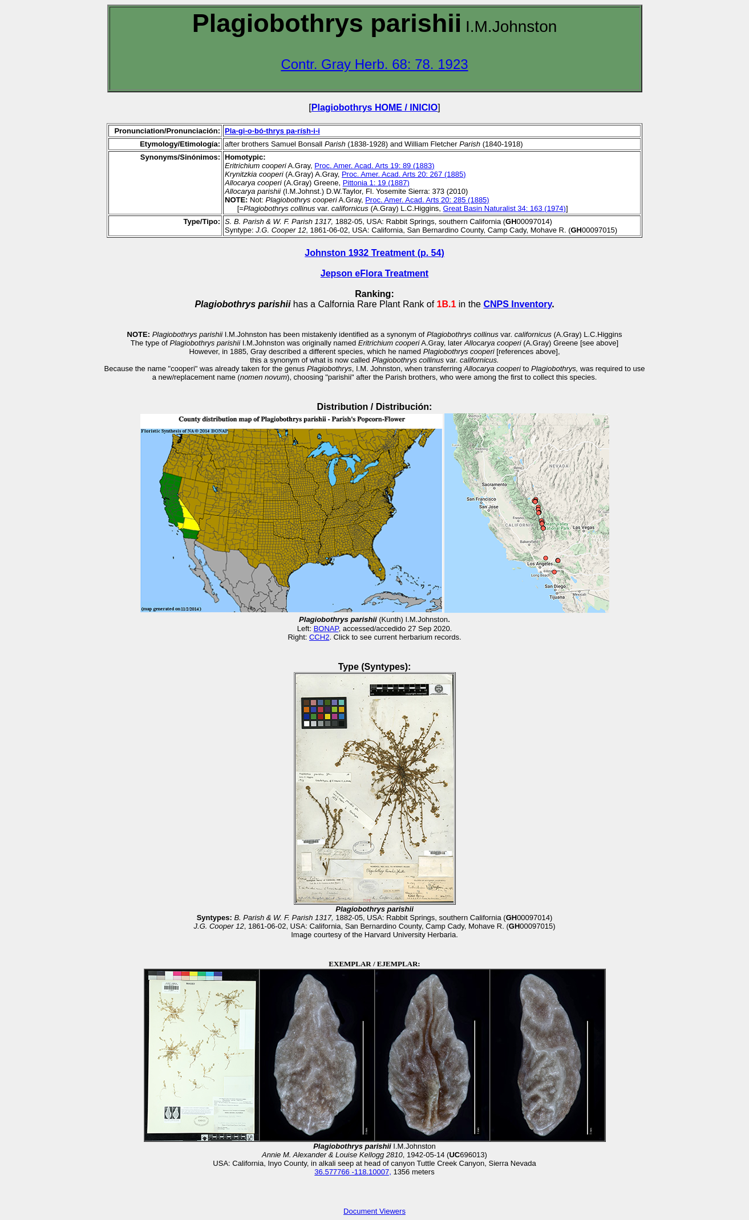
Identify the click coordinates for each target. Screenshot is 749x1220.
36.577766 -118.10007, (352, 1172)
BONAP (326, 628)
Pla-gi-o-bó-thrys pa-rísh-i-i (272, 131)
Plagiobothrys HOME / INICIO (374, 107)
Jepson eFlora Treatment (374, 273)
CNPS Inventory (517, 304)
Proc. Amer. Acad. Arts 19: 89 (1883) (374, 165)
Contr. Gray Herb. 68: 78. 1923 (374, 64)
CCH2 (319, 637)
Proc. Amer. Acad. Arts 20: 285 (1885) (427, 200)
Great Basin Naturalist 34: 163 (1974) (504, 208)
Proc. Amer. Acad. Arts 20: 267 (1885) (404, 174)
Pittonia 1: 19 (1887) (376, 182)
